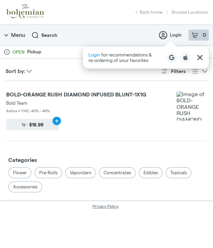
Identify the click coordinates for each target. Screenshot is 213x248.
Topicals (178, 112)
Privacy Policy (106, 146)
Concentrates (117, 112)
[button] (146, 57)
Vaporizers (80, 112)
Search (44, 35)
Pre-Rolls (48, 112)
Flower (20, 112)
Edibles (150, 112)
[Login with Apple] (185, 57)
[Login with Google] (171, 57)
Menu (14, 35)
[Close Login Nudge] (199, 57)
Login (170, 35)
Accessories (25, 126)
